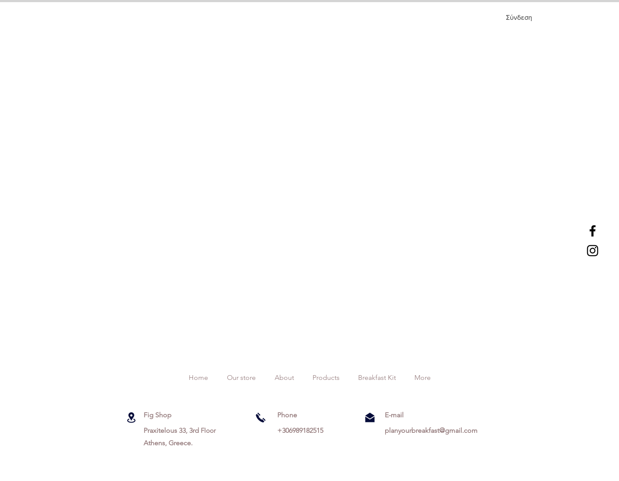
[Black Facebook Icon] (592, 230)
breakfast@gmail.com (444, 430)
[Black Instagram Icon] (592, 250)
